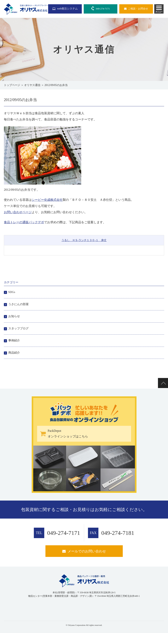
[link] (13, 608)
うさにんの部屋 (18, 304)
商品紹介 (14, 352)
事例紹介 (14, 340)
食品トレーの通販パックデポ (24, 222)
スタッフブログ (18, 328)
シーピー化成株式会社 (47, 199)
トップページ (12, 85)
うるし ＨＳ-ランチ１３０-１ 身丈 (84, 240)
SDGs (11, 292)
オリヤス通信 (32, 85)
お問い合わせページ (18, 212)
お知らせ (14, 316)
